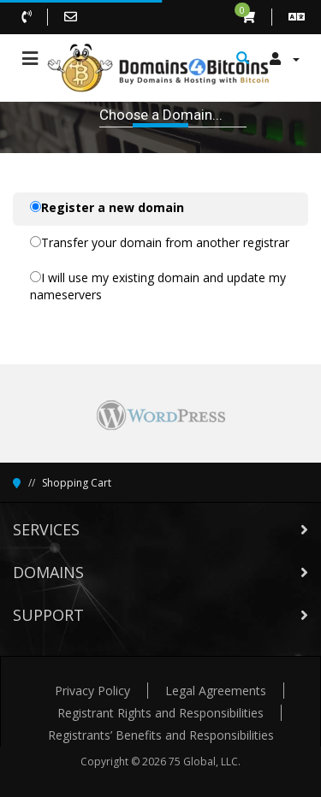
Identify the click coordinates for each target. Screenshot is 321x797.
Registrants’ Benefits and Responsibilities (161, 735)
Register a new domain (107, 207)
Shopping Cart (76, 482)
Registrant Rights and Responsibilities (160, 713)
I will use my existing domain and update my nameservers (158, 286)
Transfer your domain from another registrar (159, 242)
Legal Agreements (215, 690)
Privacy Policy (92, 690)
